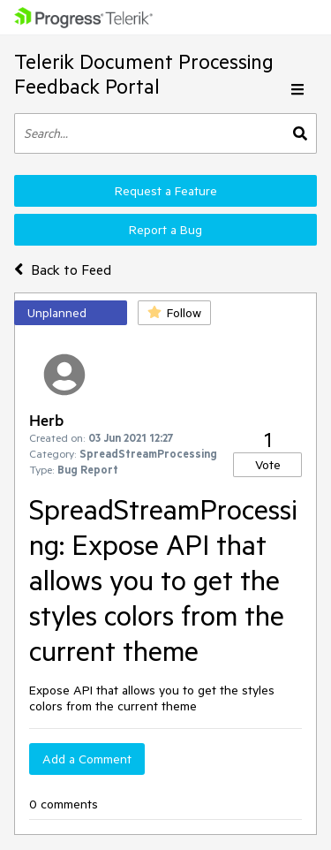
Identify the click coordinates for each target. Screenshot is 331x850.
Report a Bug (165, 230)
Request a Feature (166, 191)
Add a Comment (87, 759)
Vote (268, 465)
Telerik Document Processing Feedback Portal (144, 74)
